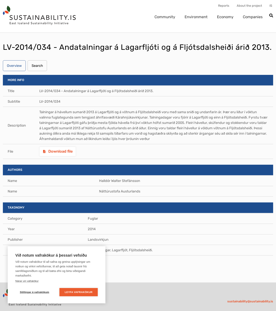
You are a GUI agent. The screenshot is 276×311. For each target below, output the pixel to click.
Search (37, 66)
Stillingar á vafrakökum (34, 292)
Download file (60, 151)
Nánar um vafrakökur (27, 281)
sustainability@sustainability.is (250, 301)
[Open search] (271, 15)
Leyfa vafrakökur (79, 292)
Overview (14, 66)
